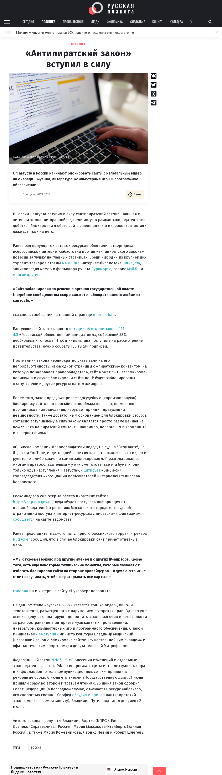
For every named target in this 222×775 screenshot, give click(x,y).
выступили (48, 634)
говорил (20, 591)
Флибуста (131, 263)
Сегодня (28, 21)
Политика (48, 21)
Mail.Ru (133, 269)
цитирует (91, 470)
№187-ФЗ (59, 660)
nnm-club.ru (104, 314)
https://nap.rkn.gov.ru (32, 502)
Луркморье (101, 269)
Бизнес (157, 21)
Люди (95, 21)
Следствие (137, 21)
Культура (176, 21)
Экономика (115, 21)
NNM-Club (70, 263)
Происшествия (73, 21)
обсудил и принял (88, 695)
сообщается (24, 519)
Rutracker (21, 539)
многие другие (26, 274)
